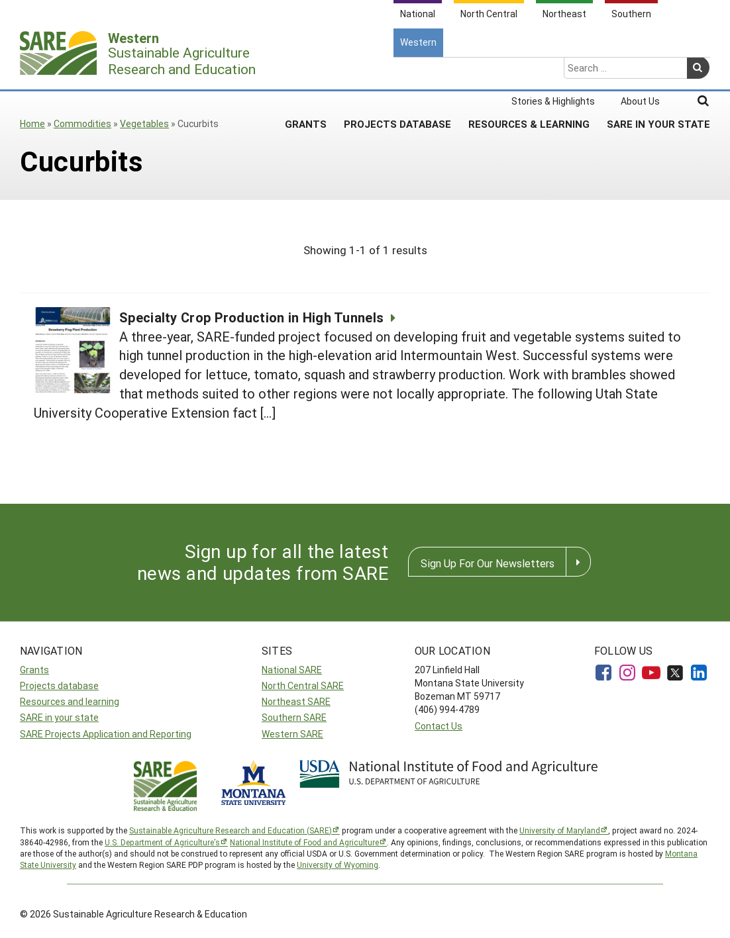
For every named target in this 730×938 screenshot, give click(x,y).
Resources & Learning (529, 72)
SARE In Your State (658, 72)
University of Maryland (559, 830)
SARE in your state (59, 717)
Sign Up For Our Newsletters (487, 563)
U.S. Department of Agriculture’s (162, 842)
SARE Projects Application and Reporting (105, 733)
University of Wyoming (337, 864)
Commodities (82, 123)
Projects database (59, 685)
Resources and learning (69, 701)
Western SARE (292, 733)
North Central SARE (303, 685)
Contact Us (438, 726)
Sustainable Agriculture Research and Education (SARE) (230, 830)
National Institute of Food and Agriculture (304, 842)
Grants (306, 72)
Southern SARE (294, 717)
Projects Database (397, 72)
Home (32, 123)
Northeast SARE (296, 701)
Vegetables (144, 123)
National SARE (292, 669)
